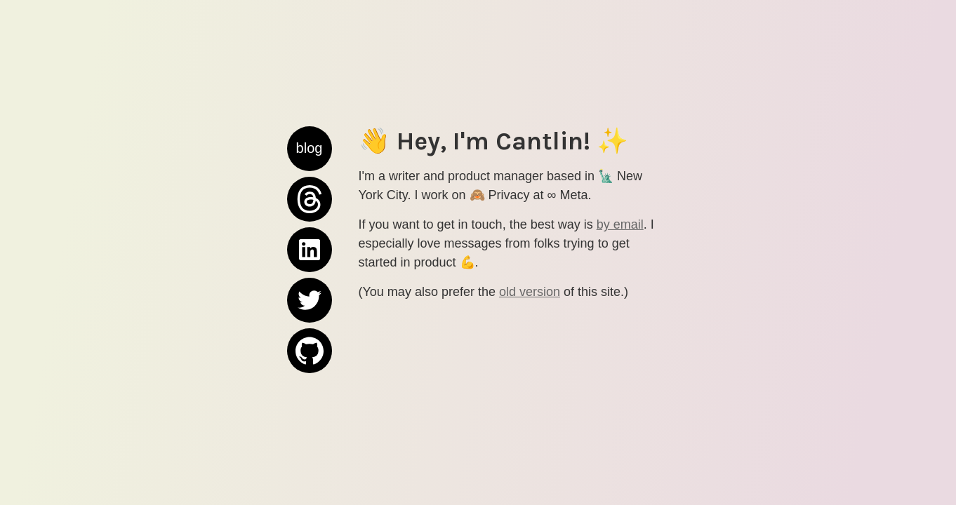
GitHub (309, 350)
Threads (309, 184)
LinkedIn (309, 234)
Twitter (309, 300)
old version (529, 292)
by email (620, 224)
